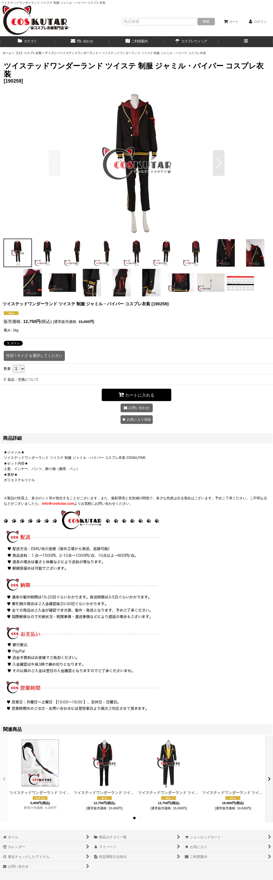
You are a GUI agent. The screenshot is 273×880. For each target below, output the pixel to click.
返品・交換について (21, 379)
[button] (245, 41)
